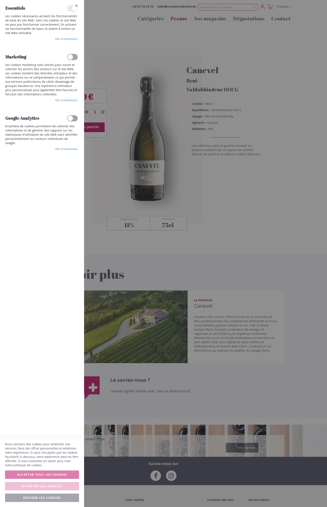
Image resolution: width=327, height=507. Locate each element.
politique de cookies (27, 465)
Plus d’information (66, 39)
